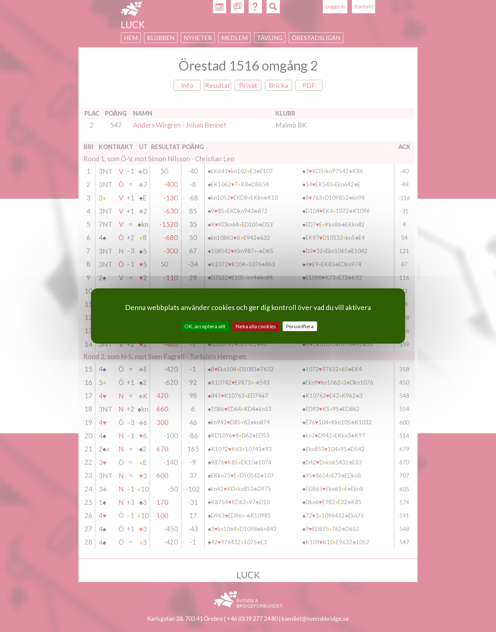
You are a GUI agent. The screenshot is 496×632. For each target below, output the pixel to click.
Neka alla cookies (255, 326)
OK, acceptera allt (204, 326)
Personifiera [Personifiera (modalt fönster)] (300, 326)
